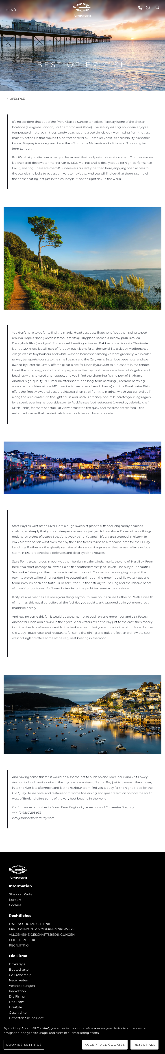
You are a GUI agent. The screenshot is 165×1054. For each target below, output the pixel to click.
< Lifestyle (16, 98)
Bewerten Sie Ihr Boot (26, 1018)
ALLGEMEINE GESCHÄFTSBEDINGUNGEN (42, 935)
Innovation (17, 991)
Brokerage (17, 964)
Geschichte (17, 1013)
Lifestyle (15, 1007)
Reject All (145, 1045)
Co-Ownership (20, 975)
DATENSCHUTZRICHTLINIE (30, 924)
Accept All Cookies (105, 1045)
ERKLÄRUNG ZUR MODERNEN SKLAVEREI (42, 929)
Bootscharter (19, 970)
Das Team (16, 1002)
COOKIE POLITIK (22, 940)
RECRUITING (19, 945)
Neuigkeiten (18, 980)
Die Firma (17, 996)
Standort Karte (20, 894)
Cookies (15, 905)
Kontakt (15, 900)
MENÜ (10, 10)
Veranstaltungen (22, 986)
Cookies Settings (24, 1045)
